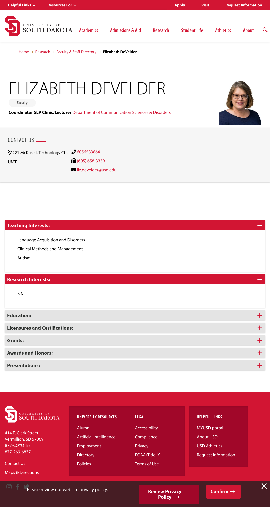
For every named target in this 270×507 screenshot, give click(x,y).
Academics (88, 30)
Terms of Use (147, 464)
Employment (89, 446)
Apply (180, 5)
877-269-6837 (18, 452)
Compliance (146, 437)
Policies (84, 464)
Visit (205, 5)
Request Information (243, 5)
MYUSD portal (210, 428)
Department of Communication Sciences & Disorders (121, 112)
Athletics (223, 30)
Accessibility (146, 428)
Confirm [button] (219, 491)
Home (24, 51)
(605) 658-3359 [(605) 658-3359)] (91, 161)
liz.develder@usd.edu (97, 170)
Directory (85, 455)
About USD (207, 437)
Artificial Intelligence (96, 437)
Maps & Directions (22, 472)
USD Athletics (209, 446)
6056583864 (88, 152)
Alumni (83, 428)
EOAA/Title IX (147, 455)
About (248, 30)
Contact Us (15, 463)
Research (161, 30)
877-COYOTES (18, 445)
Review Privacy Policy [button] (164, 494)
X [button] (264, 486)
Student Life (192, 30)
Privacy (142, 446)
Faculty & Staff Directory (77, 51)
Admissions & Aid (125, 30)
